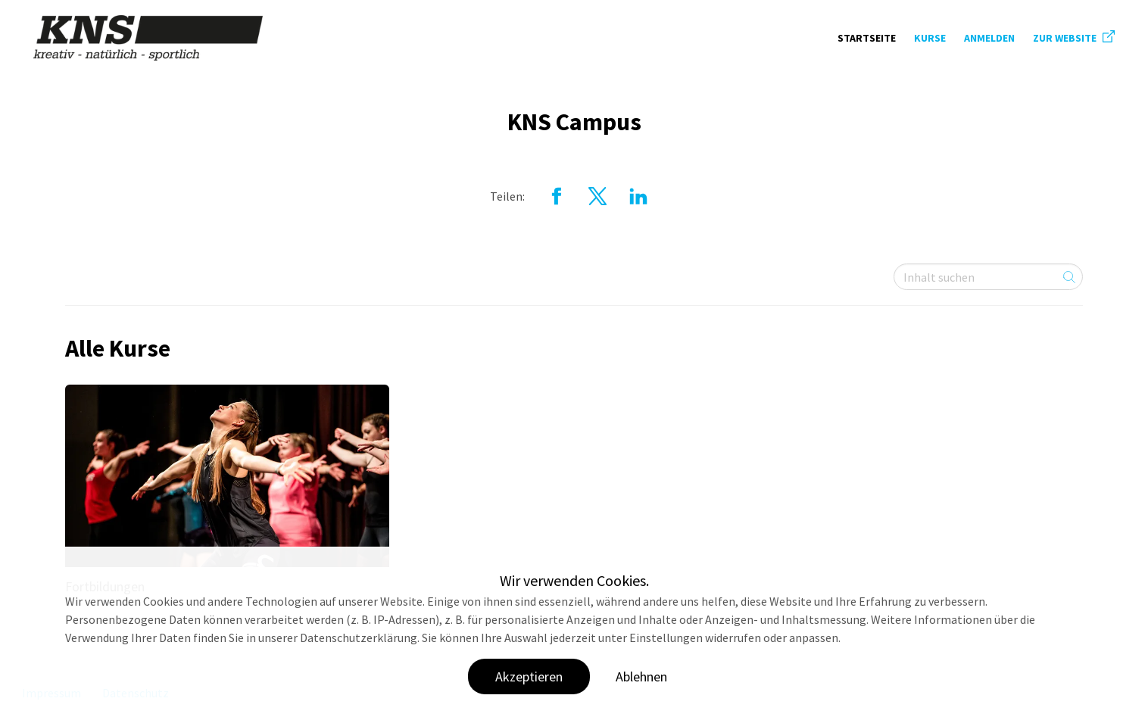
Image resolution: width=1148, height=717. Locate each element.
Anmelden (989, 38)
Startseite (867, 38)
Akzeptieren (529, 676)
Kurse (930, 38)
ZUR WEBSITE (1074, 37)
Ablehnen (641, 676)
